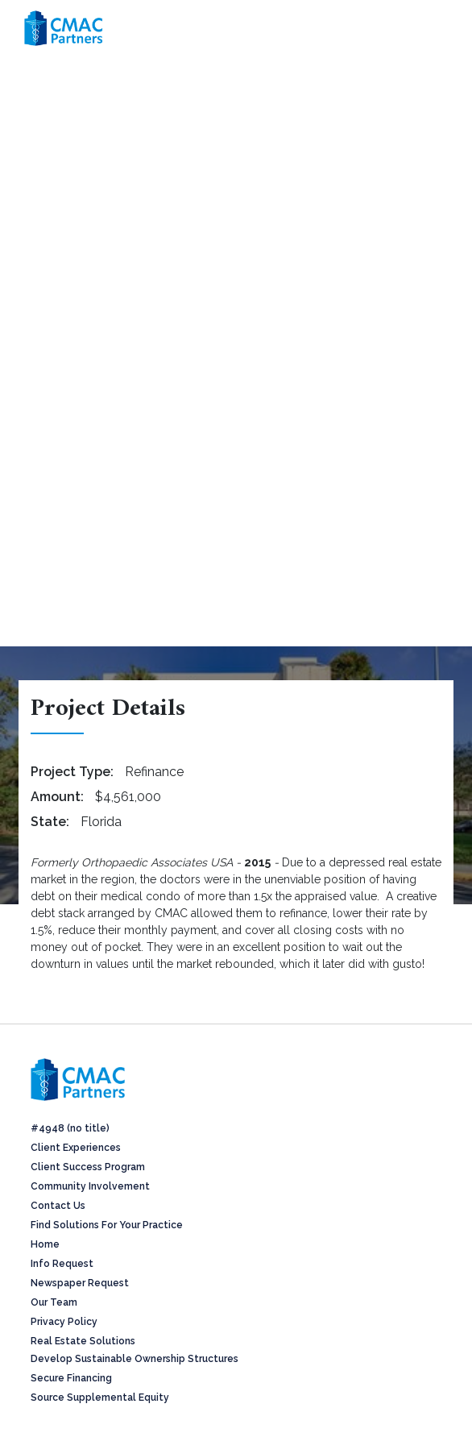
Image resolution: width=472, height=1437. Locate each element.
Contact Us (58, 1205)
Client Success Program (88, 1167)
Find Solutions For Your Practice (107, 1225)
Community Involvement (90, 1186)
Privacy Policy (64, 1321)
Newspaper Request (80, 1283)
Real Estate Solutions (83, 1341)
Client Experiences (76, 1147)
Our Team (54, 1302)
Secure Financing (71, 1378)
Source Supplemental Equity (100, 1397)
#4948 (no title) (70, 1128)
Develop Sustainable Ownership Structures (134, 1358)
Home (45, 1244)
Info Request (62, 1263)
